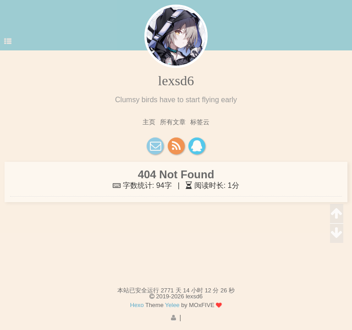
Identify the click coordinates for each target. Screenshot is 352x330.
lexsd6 (176, 80)
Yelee (172, 305)
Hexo (137, 305)
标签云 (199, 122)
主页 (149, 122)
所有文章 (173, 122)
